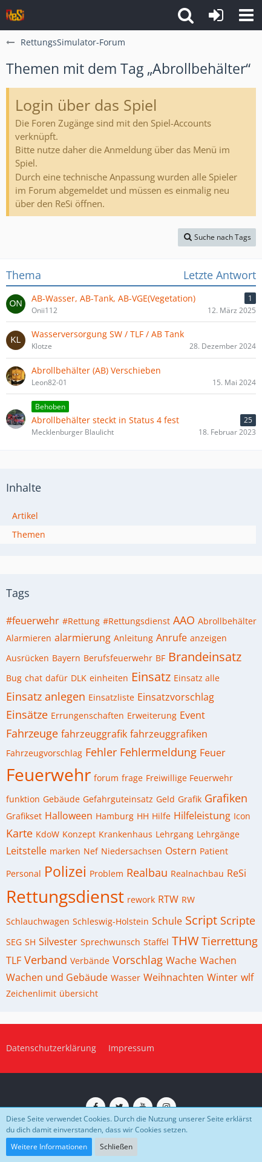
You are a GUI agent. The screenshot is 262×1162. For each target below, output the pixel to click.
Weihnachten (173, 977)
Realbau (147, 872)
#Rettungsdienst (136, 621)
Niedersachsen (131, 851)
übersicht (78, 993)
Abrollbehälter (227, 621)
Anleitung (133, 638)
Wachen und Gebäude (57, 977)
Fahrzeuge (32, 733)
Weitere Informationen (49, 1146)
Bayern (66, 658)
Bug (14, 678)
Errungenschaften (87, 715)
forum (106, 778)
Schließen (116, 1146)
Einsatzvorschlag (175, 697)
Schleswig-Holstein (111, 921)
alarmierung (82, 637)
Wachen (218, 960)
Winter (222, 977)
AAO (184, 620)
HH (143, 816)
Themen (28, 534)
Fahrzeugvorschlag (44, 753)
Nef (91, 851)
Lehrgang (175, 834)
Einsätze (27, 714)
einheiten (109, 678)
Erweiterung (152, 715)
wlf (247, 977)
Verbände (90, 960)
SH (30, 942)
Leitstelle (26, 850)
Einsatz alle (197, 678)
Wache (181, 960)
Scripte (237, 920)
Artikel (25, 515)
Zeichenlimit (31, 993)
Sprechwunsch (110, 942)
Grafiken (226, 798)
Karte (19, 833)
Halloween (69, 815)
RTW (168, 899)
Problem (106, 873)
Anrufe (171, 637)
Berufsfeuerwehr (118, 658)
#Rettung (81, 621)
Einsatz (151, 676)
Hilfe (161, 816)
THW (185, 941)
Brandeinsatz (204, 657)
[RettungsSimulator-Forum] (15, 15)
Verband (45, 959)
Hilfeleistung (202, 815)
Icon (242, 816)
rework (141, 899)
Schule (167, 921)
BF (160, 658)
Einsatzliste (111, 697)
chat (33, 678)
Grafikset (24, 816)
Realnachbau (197, 873)
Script (201, 920)
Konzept (79, 834)
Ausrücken (27, 658)
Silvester (58, 941)
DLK (79, 678)
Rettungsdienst (65, 896)
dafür (56, 678)
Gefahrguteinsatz (118, 799)
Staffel (156, 942)
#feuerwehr (32, 620)
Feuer (213, 752)
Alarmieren (28, 638)
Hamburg (115, 816)
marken (65, 851)
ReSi (236, 873)
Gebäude (61, 799)
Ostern (181, 850)
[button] (246, 15)
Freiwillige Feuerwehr (189, 778)
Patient (214, 851)
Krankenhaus (125, 834)
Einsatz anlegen (45, 696)
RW (188, 899)
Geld (165, 799)
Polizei (65, 871)
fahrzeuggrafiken (169, 734)
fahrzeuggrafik (94, 734)
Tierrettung (229, 941)
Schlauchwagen (38, 921)
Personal (23, 873)
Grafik (189, 799)
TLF (13, 960)
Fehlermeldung (158, 752)
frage (132, 778)
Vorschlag (138, 959)
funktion (23, 799)
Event (192, 715)
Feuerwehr (48, 774)
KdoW (47, 834)
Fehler (101, 752)
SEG (14, 942)
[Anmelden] (216, 15)
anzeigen (208, 638)
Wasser (125, 977)
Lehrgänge (218, 834)
